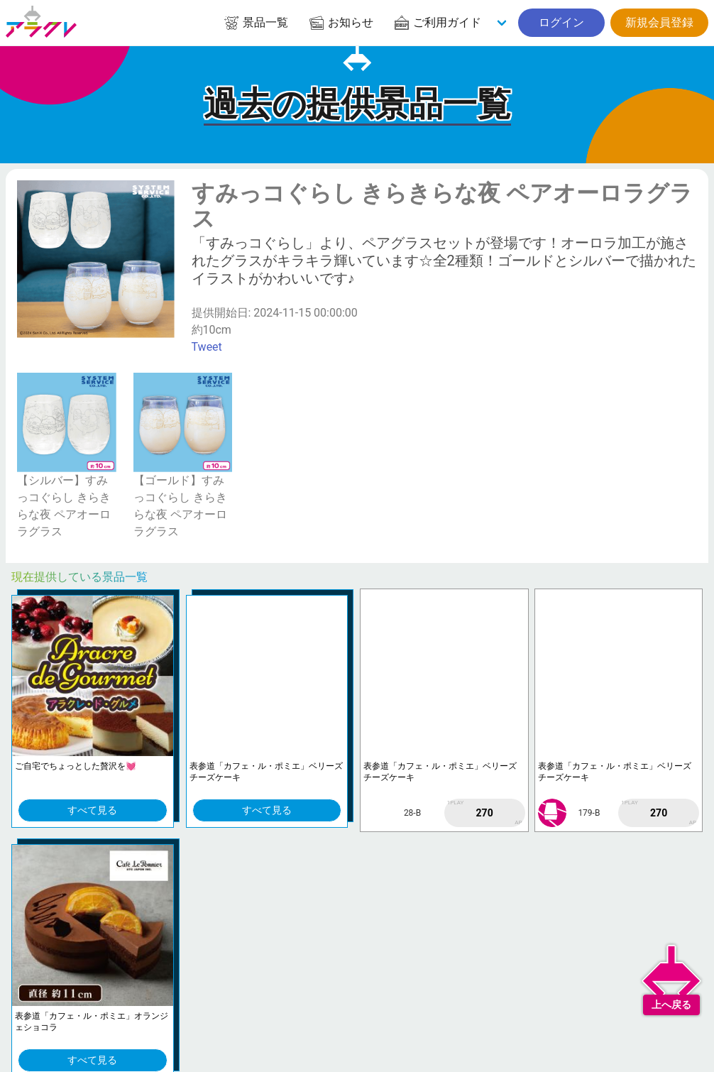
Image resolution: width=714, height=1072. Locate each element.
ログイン (561, 22)
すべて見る (92, 810)
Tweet (207, 347)
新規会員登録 (659, 22)
